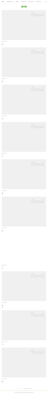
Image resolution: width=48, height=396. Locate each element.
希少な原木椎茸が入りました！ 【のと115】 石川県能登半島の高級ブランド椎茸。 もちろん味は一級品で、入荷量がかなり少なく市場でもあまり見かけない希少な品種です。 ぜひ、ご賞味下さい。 (24, 308)
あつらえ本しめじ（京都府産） (9, 81)
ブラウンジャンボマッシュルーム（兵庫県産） (12, 345)
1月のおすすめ (23, 1)
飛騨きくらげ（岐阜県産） (8, 193)
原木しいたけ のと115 (7, 305)
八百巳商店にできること (10, 1)
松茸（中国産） (5, 44)
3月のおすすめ (38, 1)
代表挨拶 (17, 1)
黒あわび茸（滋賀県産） (7, 230)
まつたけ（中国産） (6, 268)
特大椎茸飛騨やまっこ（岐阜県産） (10, 383)
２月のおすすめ (31, 1)
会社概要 (2, 1)
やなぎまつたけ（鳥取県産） (8, 118)
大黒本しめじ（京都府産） (8, 156)
